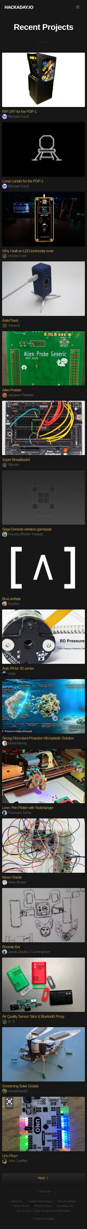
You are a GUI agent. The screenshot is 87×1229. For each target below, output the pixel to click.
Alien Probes (11, 390)
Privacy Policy (43, 1205)
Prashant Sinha (16, 812)
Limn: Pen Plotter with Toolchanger (27, 808)
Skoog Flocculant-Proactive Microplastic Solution (38, 738)
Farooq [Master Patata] (22, 534)
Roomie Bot (11, 947)
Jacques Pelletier (18, 395)
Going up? (43, 1191)
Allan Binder (14, 882)
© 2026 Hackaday (44, 1218)
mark (9, 673)
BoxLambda (11, 599)
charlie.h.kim (14, 256)
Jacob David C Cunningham (26, 952)
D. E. (9, 1021)
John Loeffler (14, 1161)
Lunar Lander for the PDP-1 (22, 181)
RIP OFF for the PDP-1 (19, 111)
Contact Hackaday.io (39, 1201)
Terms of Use (21, 1205)
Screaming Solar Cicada (20, 1086)
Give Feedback (66, 1201)
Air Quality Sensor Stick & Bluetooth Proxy (33, 1016)
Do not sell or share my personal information (43, 1210)
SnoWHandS (15, 1091)
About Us (16, 1201)
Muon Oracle (11, 877)
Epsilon (10, 604)
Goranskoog (14, 743)
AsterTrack (10, 320)
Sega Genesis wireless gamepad (26, 529)
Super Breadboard (16, 460)
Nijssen (10, 464)
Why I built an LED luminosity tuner (27, 251)
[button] (78, 7)
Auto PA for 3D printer (18, 668)
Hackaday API (65, 1205)
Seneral (11, 325)
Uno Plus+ (10, 1156)
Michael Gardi (15, 116)
